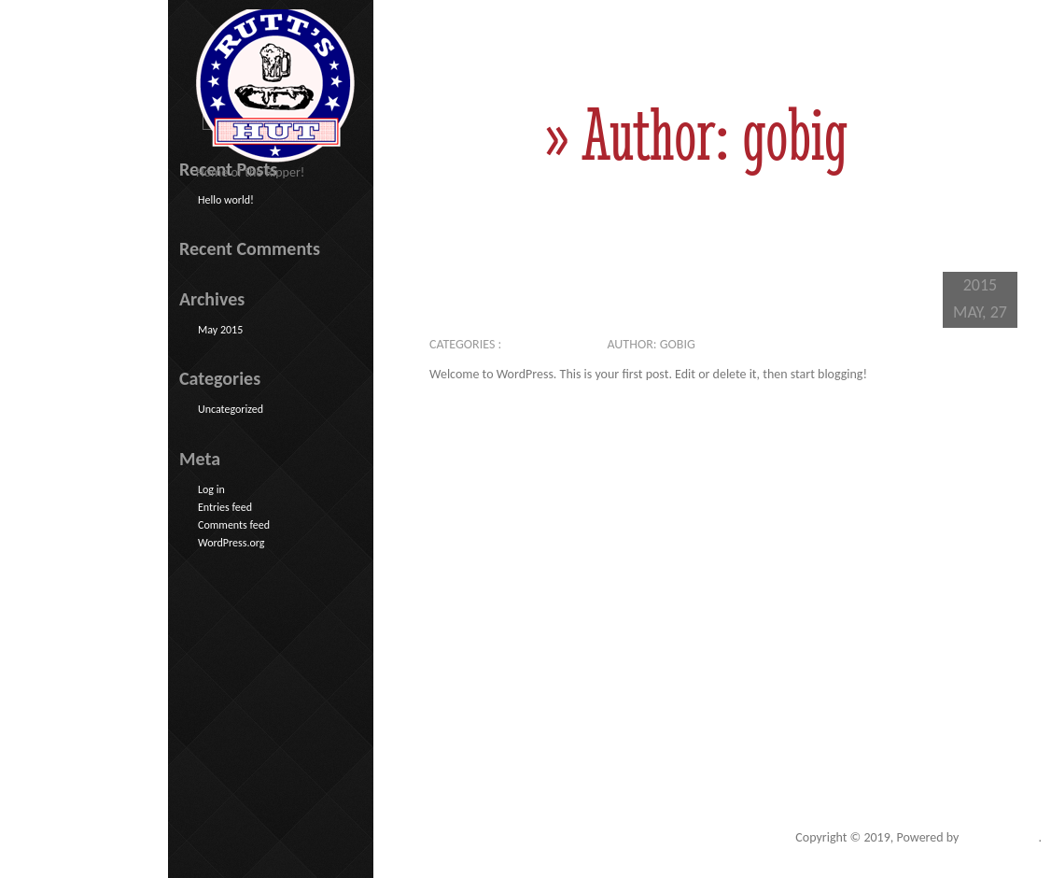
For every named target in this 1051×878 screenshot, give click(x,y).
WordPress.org (231, 542)
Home (476, 134)
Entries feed (225, 507)
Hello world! (595, 278)
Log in (211, 489)
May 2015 (220, 329)
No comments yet (761, 344)
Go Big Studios (1000, 837)
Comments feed (234, 524)
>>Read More (885, 418)
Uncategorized (549, 344)
